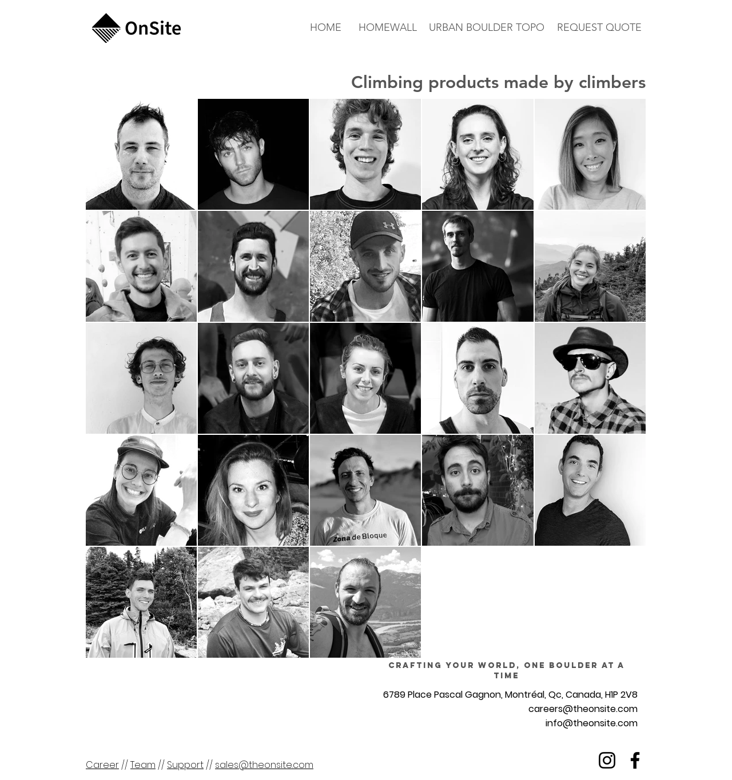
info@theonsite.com (592, 723)
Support (185, 764)
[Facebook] (635, 760)
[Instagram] (607, 760)
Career (102, 764)
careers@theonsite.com (583, 708)
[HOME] (326, 28)
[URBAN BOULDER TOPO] (486, 28)
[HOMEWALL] (387, 28)
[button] (599, 28)
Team (143, 764)
